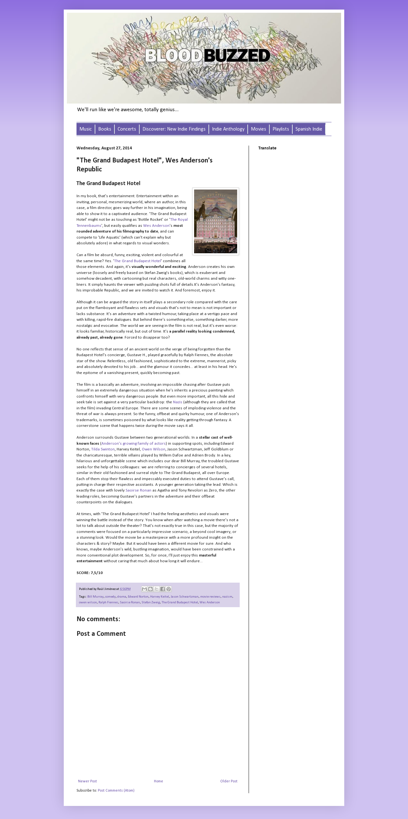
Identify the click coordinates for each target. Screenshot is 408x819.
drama (121, 597)
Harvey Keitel (159, 597)
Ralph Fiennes (108, 602)
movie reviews (210, 597)
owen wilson (88, 602)
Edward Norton (138, 597)
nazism (227, 597)
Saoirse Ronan (130, 602)
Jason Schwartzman (185, 597)
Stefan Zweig (151, 602)
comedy (110, 597)
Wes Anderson (210, 602)
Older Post (228, 781)
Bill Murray (95, 597)
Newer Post (87, 781)
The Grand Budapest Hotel (180, 602)
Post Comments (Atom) (116, 791)
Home (158, 781)
